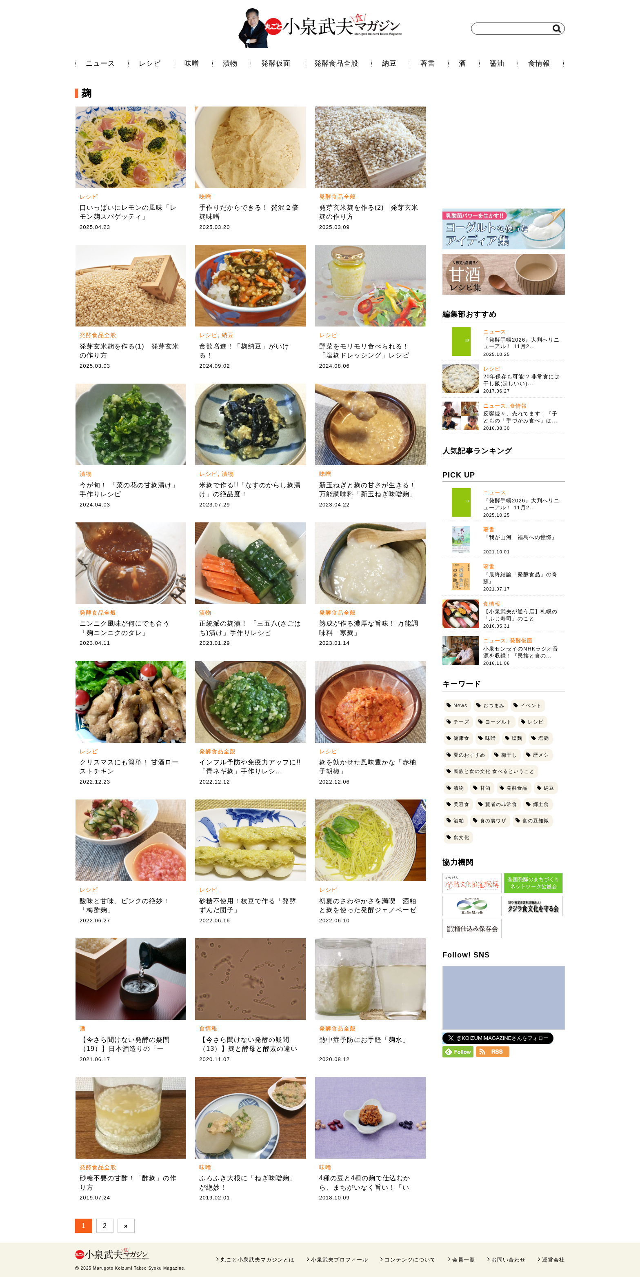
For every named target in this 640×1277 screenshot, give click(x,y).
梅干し (509, 755)
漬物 (230, 63)
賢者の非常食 (501, 804)
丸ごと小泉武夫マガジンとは (257, 1260)
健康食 (461, 738)
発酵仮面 (276, 63)
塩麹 (543, 738)
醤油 (497, 63)
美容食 (461, 804)
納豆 (389, 63)
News (460, 705)
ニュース (100, 63)
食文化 (461, 837)
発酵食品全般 (336, 63)
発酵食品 (517, 788)
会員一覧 (463, 1260)
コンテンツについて (410, 1260)
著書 (427, 63)
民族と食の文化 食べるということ (494, 771)
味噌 (191, 63)
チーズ (461, 722)
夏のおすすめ (469, 755)
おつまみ (493, 705)
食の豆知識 (535, 821)
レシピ (150, 63)
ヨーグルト (498, 722)
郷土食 (541, 804)
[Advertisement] (503, 149)
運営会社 (553, 1260)
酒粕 (458, 821)
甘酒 (485, 788)
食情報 (539, 63)
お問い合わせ (508, 1260)
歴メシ (541, 755)
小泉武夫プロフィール (339, 1260)
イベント (531, 705)
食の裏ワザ (493, 821)
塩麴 (517, 738)
